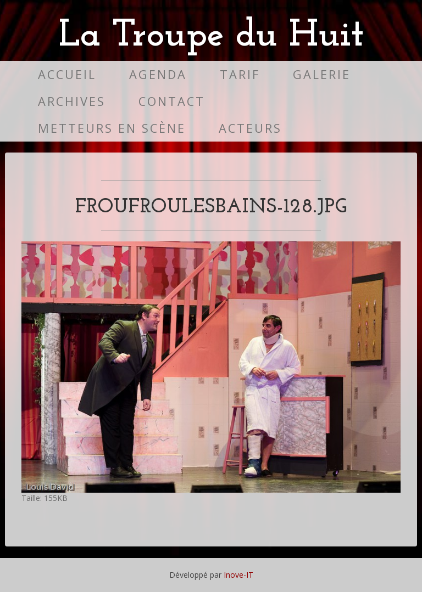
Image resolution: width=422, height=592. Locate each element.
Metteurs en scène (112, 128)
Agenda (158, 74)
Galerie (322, 74)
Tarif (240, 74)
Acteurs (250, 128)
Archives (72, 101)
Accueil (67, 74)
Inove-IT (238, 575)
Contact (171, 101)
